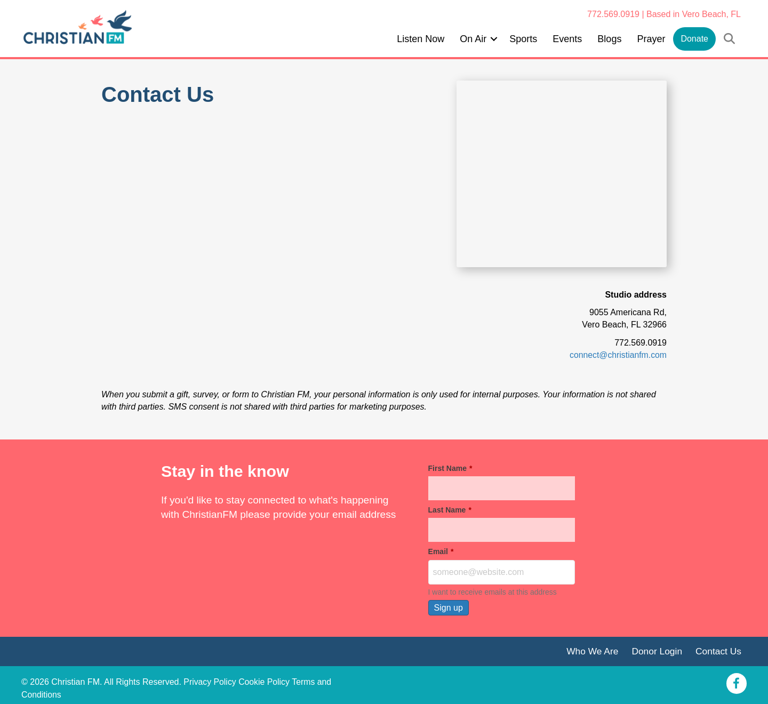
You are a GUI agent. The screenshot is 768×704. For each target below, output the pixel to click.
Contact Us (718, 650)
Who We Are (591, 650)
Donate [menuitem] (694, 38)
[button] (493, 39)
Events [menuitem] (567, 39)
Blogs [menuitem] (609, 39)
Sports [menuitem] (523, 39)
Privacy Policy (210, 682)
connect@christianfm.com (618, 354)
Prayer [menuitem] (651, 39)
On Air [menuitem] (473, 39)
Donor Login (656, 650)
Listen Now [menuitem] (420, 39)
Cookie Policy (265, 682)
